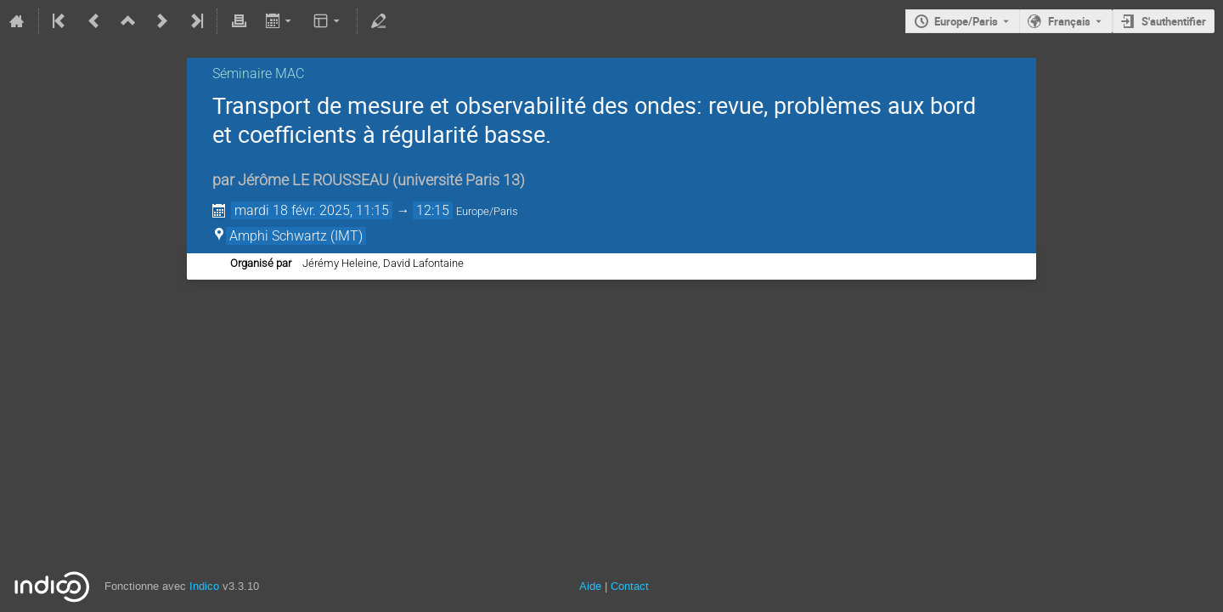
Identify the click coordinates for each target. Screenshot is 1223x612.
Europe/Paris (966, 21)
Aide (590, 586)
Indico (204, 586)
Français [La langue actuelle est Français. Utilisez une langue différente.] (1069, 21)
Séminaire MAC (258, 73)
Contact (630, 586)
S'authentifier (1173, 21)
